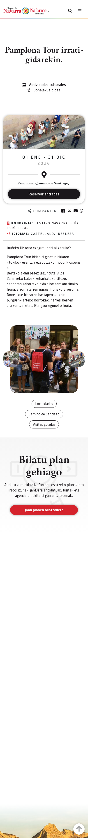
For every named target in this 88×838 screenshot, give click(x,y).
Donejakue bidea (46, 90)
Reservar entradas (44, 194)
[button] (11, 359)
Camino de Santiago (44, 414)
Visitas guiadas (44, 424)
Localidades (44, 403)
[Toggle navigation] (79, 10)
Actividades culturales (47, 84)
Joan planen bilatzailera (44, 509)
